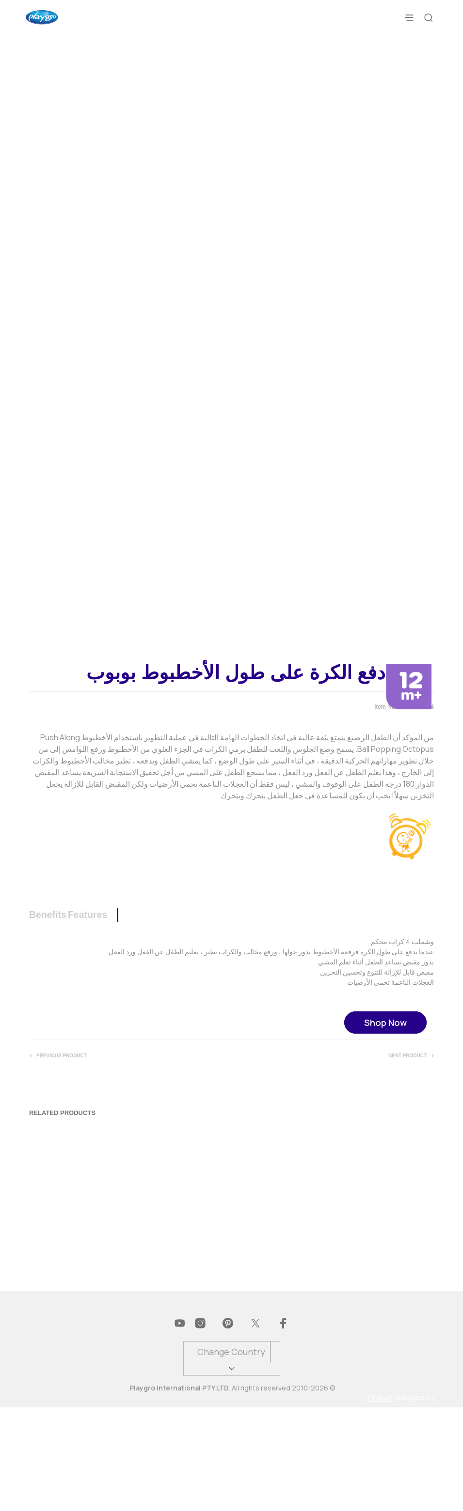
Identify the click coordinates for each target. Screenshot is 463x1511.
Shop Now (385, 1126)
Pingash (380, 1501)
